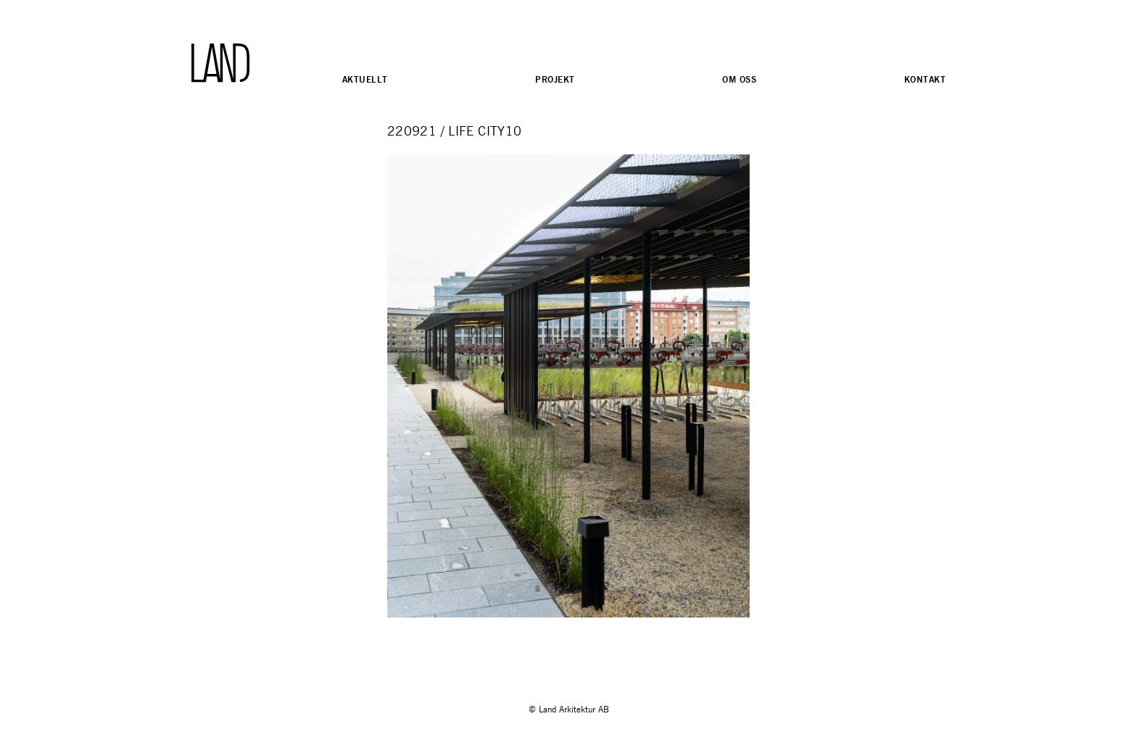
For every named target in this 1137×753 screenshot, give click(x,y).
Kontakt (925, 79)
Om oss (739, 79)
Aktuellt (364, 79)
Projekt (554, 79)
